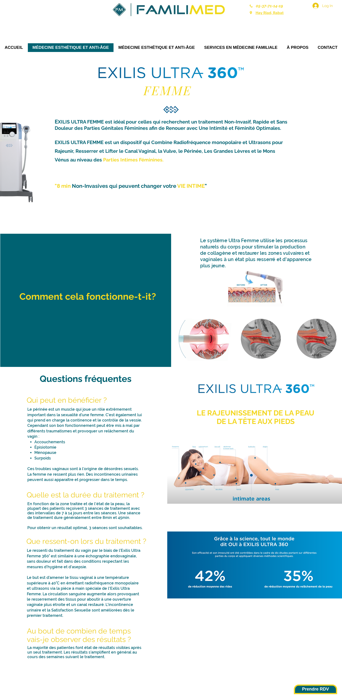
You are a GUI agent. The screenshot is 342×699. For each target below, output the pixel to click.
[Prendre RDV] (315, 689)
